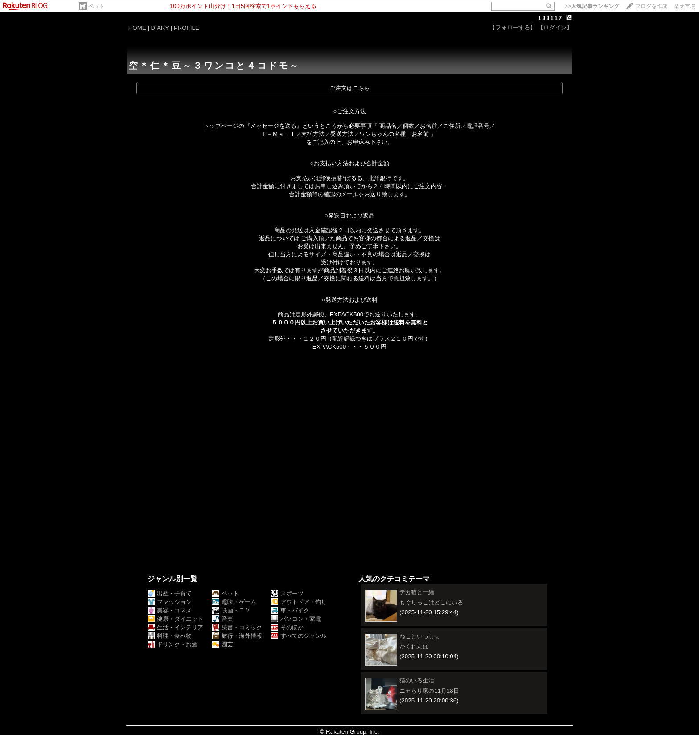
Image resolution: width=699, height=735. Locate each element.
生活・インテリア (175, 627)
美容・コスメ (170, 610)
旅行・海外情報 (237, 635)
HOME (137, 28)
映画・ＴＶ (231, 610)
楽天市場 (684, 6)
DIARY (160, 28)
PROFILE (186, 28)
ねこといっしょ (419, 636)
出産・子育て (170, 593)
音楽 (222, 619)
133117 (550, 18)
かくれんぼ (413, 646)
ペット (96, 6)
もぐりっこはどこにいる (431, 602)
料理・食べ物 (170, 635)
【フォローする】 (512, 27)
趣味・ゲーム (234, 602)
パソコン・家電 (296, 619)
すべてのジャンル (299, 635)
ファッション (170, 602)
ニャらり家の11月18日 (429, 690)
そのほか (287, 627)
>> (592, 6)
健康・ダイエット (175, 619)
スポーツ (287, 593)
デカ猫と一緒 (416, 592)
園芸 (222, 644)
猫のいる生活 (416, 680)
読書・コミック (237, 627)
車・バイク (290, 610)
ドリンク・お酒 (172, 644)
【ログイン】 (555, 27)
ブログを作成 (651, 6)
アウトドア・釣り (299, 602)
